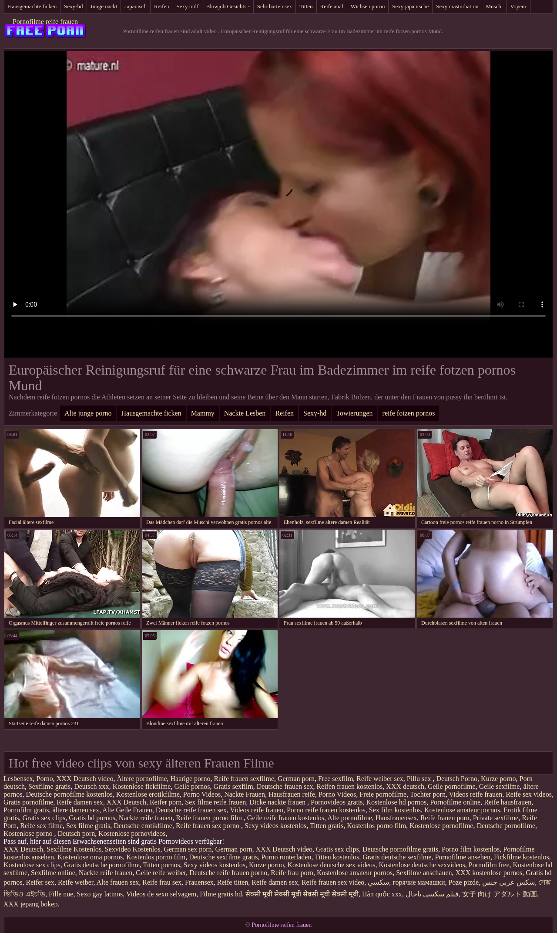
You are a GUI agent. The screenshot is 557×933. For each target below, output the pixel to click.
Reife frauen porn (445, 817)
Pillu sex (420, 778)
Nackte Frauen (244, 794)
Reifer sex (40, 882)
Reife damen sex (80, 802)
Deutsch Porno (456, 778)
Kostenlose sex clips (31, 865)
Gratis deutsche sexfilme (396, 857)
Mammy (203, 413)
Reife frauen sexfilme (244, 778)
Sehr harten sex (274, 6)
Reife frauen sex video (333, 882)
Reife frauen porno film (210, 817)
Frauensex (199, 882)
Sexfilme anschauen (424, 872)
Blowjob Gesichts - (227, 6)
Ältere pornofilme (142, 778)
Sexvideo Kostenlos (133, 849)
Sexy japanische (410, 6)
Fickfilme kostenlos (521, 857)
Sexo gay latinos (100, 894)
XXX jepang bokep (30, 904)
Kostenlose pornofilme (441, 825)
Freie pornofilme (382, 794)
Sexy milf (188, 6)
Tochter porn (428, 794)
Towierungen (354, 413)
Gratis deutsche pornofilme (102, 865)
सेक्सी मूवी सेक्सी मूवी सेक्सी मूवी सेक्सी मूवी (302, 894)
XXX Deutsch (126, 802)
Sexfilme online (53, 872)
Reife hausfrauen (507, 802)
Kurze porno (498, 778)
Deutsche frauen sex (285, 786)
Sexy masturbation (457, 6)
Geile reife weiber (161, 872)
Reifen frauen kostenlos (349, 786)
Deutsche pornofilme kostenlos (69, 794)
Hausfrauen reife (291, 794)
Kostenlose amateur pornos (462, 810)
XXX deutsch (405, 786)
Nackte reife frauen (145, 817)
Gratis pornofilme (28, 802)
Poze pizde (463, 882)
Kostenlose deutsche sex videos (331, 865)
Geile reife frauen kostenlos (285, 817)
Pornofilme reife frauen (45, 21)
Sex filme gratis (88, 825)
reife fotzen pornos (409, 413)
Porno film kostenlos (471, 849)
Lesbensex (18, 778)
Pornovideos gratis (337, 802)
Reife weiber (76, 882)
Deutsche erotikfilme (143, 825)
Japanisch (135, 6)
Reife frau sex (161, 882)
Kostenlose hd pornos (396, 802)
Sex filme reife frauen (215, 802)
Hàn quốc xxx (382, 894)
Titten (306, 6)
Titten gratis (326, 825)
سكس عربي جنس (508, 882)
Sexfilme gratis (49, 786)
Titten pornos (161, 865)
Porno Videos (202, 794)
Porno (45, 778)
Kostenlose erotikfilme (148, 794)
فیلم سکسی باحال (432, 894)
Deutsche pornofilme (505, 825)
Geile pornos (192, 786)
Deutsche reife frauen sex (191, 810)
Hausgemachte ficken (32, 6)
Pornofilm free (489, 865)
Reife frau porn (292, 872)
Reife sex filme (41, 825)
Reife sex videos (529, 794)
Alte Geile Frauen (127, 810)
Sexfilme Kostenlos (74, 849)
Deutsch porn (76, 833)
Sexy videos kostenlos (275, 825)
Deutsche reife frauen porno (228, 872)
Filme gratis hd (221, 894)
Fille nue (61, 894)
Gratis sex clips (44, 817)
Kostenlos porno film (376, 825)
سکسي (378, 882)
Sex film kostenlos (395, 810)
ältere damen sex (75, 810)
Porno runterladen (286, 857)
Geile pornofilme (452, 786)
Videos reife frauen (476, 794)
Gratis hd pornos (92, 817)
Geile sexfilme (499, 786)
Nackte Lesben (245, 413)
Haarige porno (190, 778)
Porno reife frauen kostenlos (326, 810)
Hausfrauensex (396, 817)
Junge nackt (104, 6)
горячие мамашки (419, 882)
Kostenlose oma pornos (90, 857)
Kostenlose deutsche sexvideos (422, 865)
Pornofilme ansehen (462, 857)
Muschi (494, 6)
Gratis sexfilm (233, 786)
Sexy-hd (73, 6)
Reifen (161, 6)
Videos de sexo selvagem (161, 894)
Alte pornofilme (349, 817)
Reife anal (331, 6)
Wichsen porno (368, 6)
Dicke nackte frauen (278, 802)
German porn (296, 778)
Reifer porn (165, 802)
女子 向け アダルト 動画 (499, 894)
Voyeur (518, 6)
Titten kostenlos (337, 857)
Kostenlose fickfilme (142, 786)
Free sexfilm (335, 778)
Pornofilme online (455, 802)
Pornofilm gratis (26, 810)
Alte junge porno (87, 413)
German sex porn (187, 849)
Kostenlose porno (28, 833)
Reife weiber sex (379, 778)
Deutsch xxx (91, 786)
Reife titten (232, 882)
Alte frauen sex (118, 882)
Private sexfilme (495, 817)
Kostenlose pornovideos (131, 833)
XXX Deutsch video (85, 778)
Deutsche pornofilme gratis (400, 849)
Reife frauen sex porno (208, 825)
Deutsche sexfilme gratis (223, 857)
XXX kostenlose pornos (489, 872)
